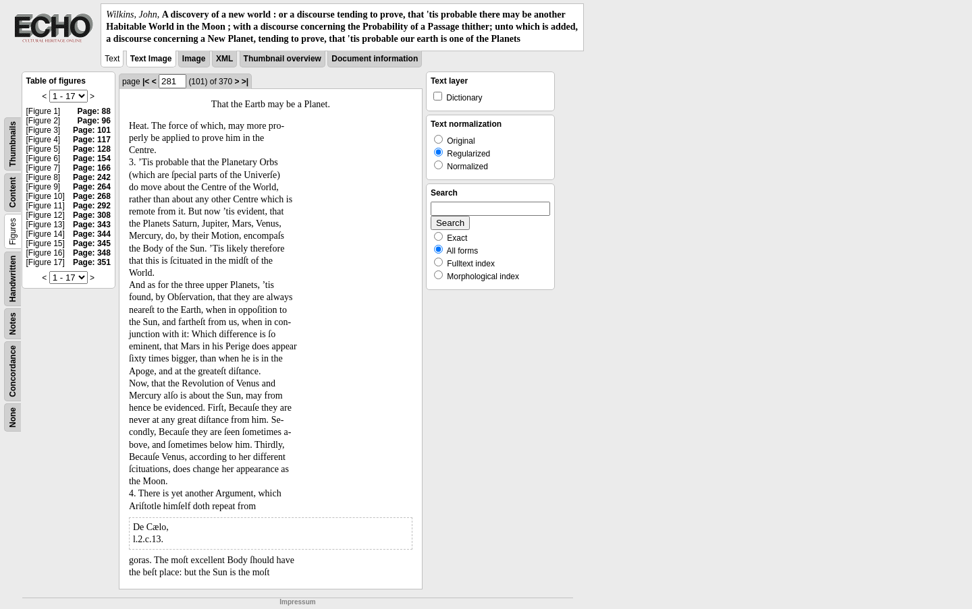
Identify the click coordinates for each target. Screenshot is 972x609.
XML (224, 58)
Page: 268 (92, 196)
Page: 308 (92, 215)
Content (13, 192)
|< (145, 81)
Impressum (297, 602)
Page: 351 (92, 262)
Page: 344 (92, 234)
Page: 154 (92, 158)
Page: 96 (94, 120)
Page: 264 (92, 187)
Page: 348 (92, 253)
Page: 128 (92, 149)
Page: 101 (92, 130)
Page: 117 (92, 139)
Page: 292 (92, 205)
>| (245, 81)
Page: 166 (92, 168)
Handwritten (13, 278)
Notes (13, 323)
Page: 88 (94, 111)
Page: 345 (92, 243)
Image (194, 58)
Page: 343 (92, 224)
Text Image (151, 58)
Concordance (13, 371)
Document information (374, 58)
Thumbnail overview (282, 58)
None (13, 417)
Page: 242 (92, 177)
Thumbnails (13, 143)
